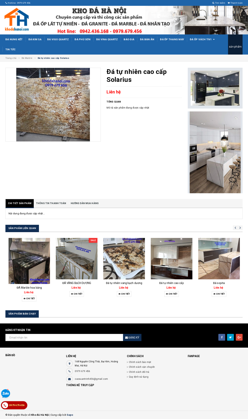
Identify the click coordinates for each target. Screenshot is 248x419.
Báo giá (129, 39)
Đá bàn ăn (147, 39)
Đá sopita (219, 283)
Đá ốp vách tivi (203, 39)
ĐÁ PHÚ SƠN (82, 39)
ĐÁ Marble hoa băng (29, 287)
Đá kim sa (34, 39)
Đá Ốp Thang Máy (172, 39)
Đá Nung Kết (14, 39)
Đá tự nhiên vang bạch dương (124, 283)
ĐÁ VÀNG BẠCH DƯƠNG (76, 283)
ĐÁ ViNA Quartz (107, 39)
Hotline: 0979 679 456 (17, 3)
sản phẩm (235, 46)
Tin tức (10, 49)
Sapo (70, 414)
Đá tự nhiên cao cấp (171, 283)
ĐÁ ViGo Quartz (58, 39)
